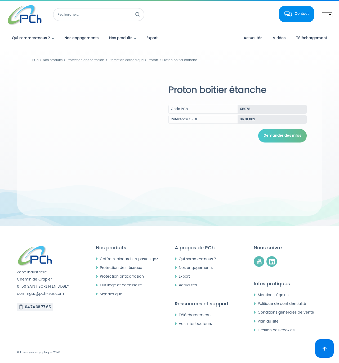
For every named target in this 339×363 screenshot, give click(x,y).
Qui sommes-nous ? (197, 259)
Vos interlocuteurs (195, 324)
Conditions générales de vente (286, 312)
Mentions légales (273, 295)
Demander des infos (282, 135)
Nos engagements (196, 268)
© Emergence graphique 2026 (38, 352)
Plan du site (268, 321)
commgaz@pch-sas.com (40, 294)
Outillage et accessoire (121, 285)
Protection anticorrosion (122, 276)
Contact (302, 14)
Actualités (188, 285)
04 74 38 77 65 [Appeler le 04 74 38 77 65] (38, 307)
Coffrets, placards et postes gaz (129, 259)
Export (184, 276)
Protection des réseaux (121, 268)
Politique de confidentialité (282, 304)
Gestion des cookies (276, 330)
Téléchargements (195, 315)
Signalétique (111, 294)
